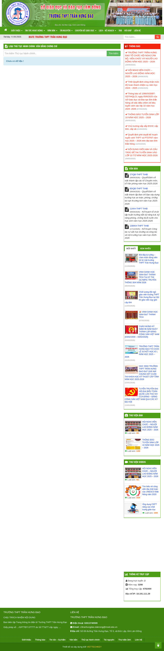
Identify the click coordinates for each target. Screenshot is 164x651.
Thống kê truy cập (139, 574)
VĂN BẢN (133, 169)
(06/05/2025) (130, 120)
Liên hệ (137, 31)
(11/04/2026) (130, 266)
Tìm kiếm (113, 53)
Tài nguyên (66, 31)
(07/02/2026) (144, 320)
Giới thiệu (16, 31)
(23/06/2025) (143, 88)
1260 (138, 451)
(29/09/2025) (130, 65)
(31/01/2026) (130, 360)
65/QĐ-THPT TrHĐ (139, 188)
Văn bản (52, 31)
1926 (138, 498)
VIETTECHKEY (94, 647)
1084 (156, 513)
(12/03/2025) (140, 144)
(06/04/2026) (130, 286)
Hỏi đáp (128, 31)
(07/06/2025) (142, 109)
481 (137, 433)
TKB (120, 31)
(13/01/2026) (130, 405)
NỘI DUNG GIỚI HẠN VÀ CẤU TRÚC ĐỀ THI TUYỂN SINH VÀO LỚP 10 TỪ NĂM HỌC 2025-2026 (141, 152)
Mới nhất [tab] (131, 248)
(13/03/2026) (130, 306)
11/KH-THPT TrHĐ (139, 208)
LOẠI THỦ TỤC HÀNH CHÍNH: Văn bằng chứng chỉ (33, 46)
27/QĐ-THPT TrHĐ (139, 174)
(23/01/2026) (130, 383)
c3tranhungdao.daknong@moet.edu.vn (98, 627)
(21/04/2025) (142, 129)
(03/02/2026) (130, 340)
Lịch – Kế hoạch (107, 31)
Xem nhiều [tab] (145, 248)
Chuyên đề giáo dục (85, 31)
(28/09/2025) (143, 76)
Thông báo (134, 46)
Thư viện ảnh (136, 415)
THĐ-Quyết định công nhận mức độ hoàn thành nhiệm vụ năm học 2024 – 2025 (142, 85)
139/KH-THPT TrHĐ (139, 226)
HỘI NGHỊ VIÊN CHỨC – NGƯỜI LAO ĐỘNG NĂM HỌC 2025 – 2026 (140, 73)
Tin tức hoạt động (35, 31)
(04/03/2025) (130, 159)
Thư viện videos (137, 462)
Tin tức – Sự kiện (57, 640)
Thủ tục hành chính (91, 640)
